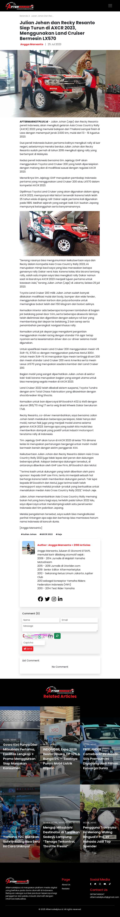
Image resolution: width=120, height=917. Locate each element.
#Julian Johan (29, 534)
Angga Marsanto (31, 44)
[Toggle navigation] (110, 6)
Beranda (25, 16)
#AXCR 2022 (46, 534)
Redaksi (66, 888)
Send (28, 648)
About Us (66, 884)
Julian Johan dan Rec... (42, 16)
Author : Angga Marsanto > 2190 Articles (63, 545)
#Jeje (59, 534)
